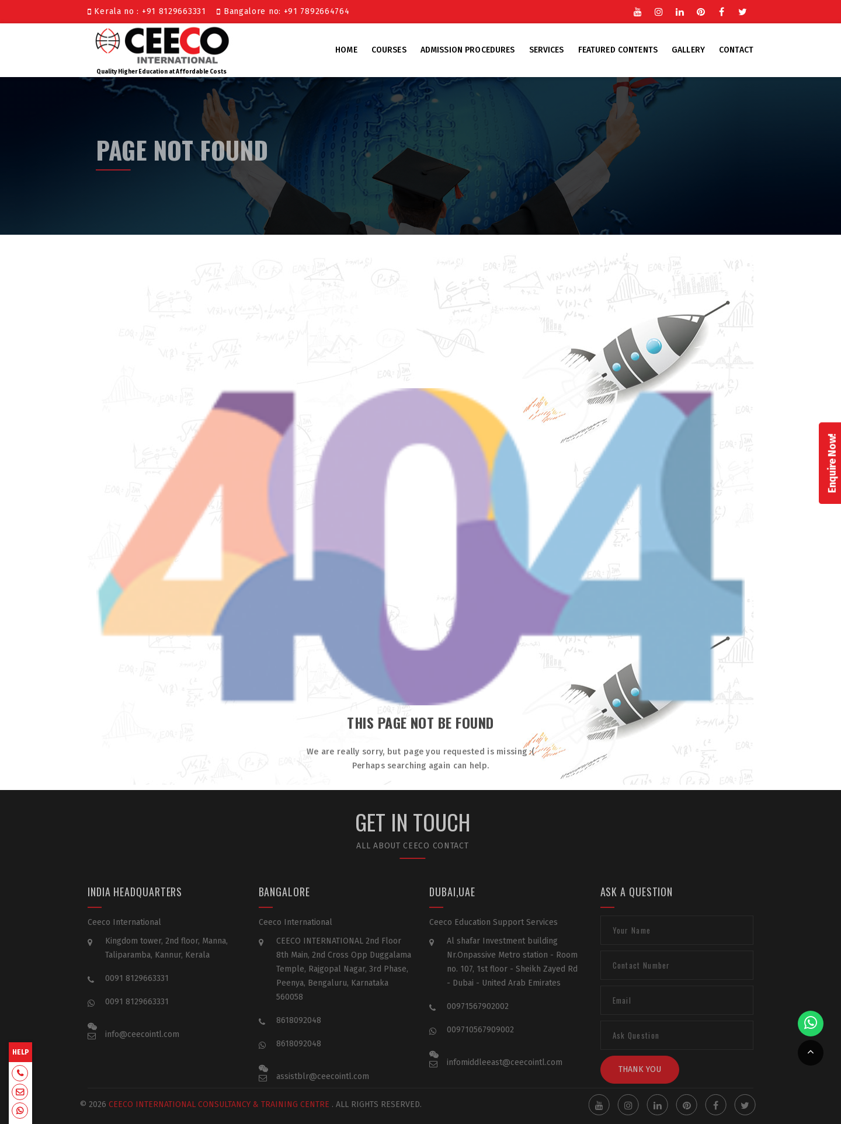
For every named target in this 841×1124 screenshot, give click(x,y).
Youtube (637, 11)
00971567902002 (478, 1014)
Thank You (639, 1078)
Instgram (658, 11)
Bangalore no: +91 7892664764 (283, 11)
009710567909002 (480, 1038)
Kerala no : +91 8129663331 (149, 11)
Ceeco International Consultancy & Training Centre (209, 1104)
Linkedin (679, 11)
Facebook (721, 11)
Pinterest (700, 11)
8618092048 (298, 1028)
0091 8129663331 (137, 986)
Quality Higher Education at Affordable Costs (162, 49)
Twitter (742, 11)
